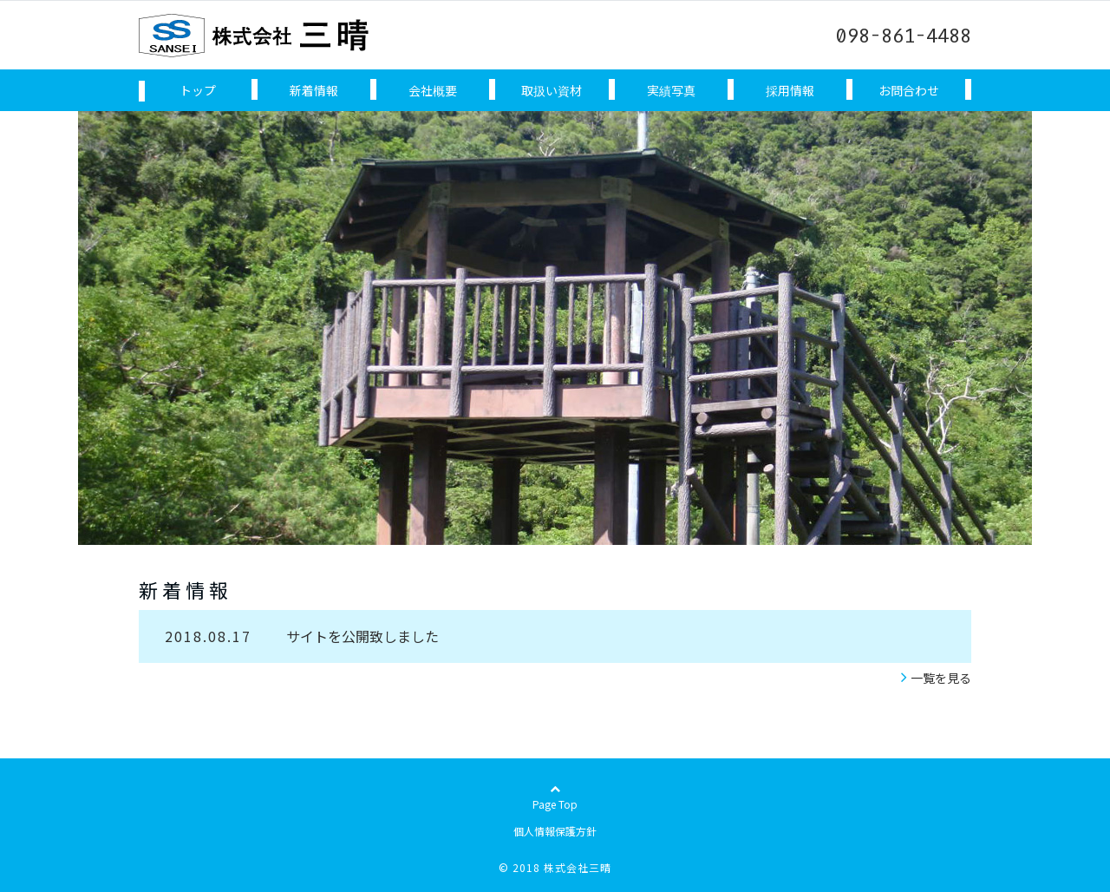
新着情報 (314, 90)
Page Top (555, 812)
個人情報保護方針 (555, 830)
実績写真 (671, 90)
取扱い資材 (551, 90)
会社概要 (432, 90)
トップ (198, 90)
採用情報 (790, 90)
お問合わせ (908, 90)
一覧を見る (941, 677)
